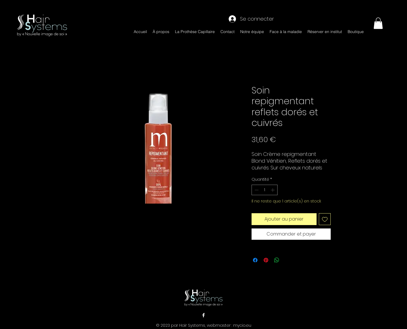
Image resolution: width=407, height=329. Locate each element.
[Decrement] (255, 190)
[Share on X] (287, 260)
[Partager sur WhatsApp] (276, 260)
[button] (378, 23)
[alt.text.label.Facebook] (203, 315)
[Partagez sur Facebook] (255, 260)
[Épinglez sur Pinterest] (266, 260)
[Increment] (273, 190)
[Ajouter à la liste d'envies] (325, 219)
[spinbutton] (264, 190)
